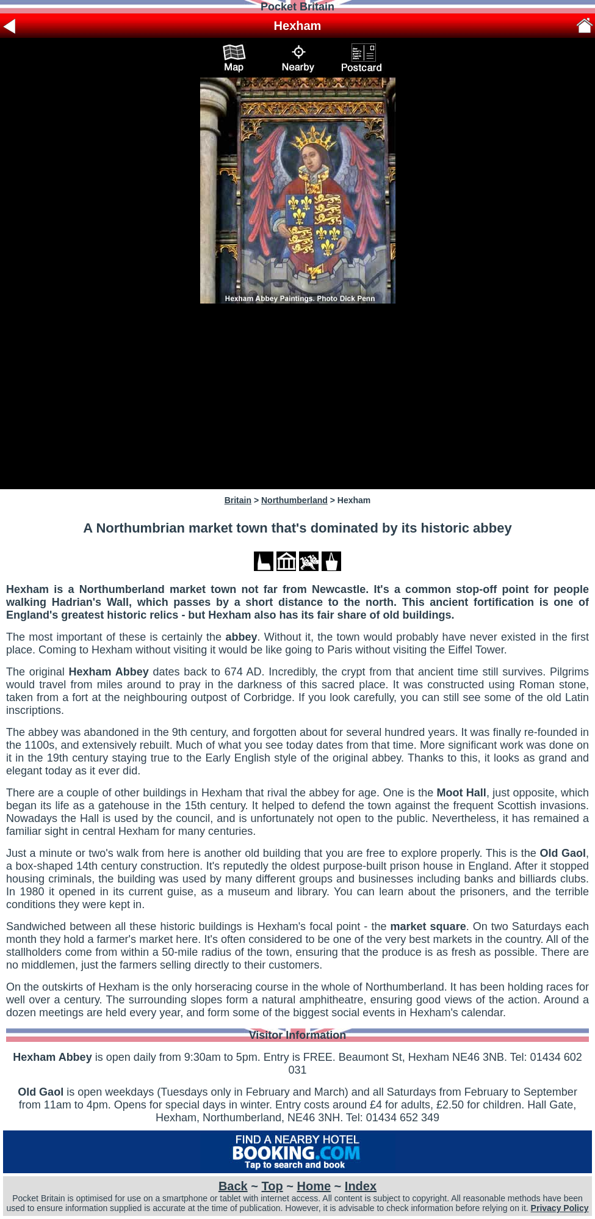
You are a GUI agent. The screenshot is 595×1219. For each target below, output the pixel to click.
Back (233, 1186)
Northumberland (294, 500)
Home (314, 1186)
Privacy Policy (560, 1208)
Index (361, 1186)
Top (272, 1186)
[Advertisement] (297, 396)
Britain (238, 500)
